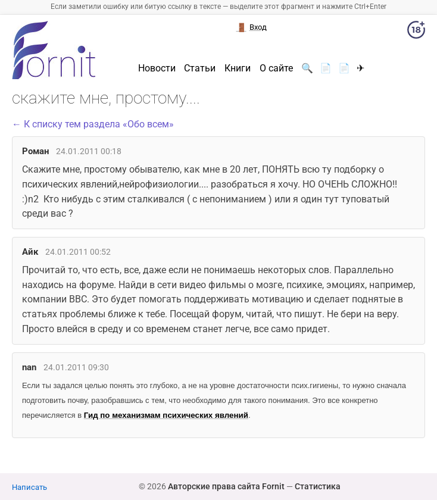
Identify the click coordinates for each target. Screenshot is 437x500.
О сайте (276, 68)
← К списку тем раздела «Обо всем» (93, 124)
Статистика (318, 486)
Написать (29, 487)
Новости (157, 68)
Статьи (200, 68)
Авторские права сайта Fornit (226, 486)
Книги (237, 68)
